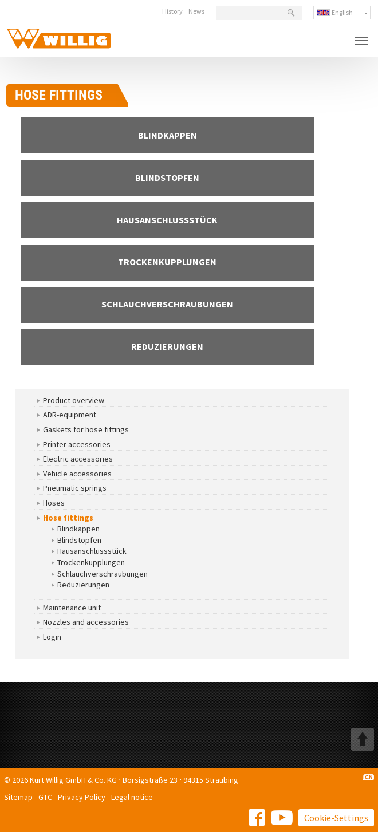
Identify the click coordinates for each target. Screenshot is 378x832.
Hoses (54, 503)
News (196, 11)
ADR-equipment (69, 414)
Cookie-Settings (336, 817)
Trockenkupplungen (91, 562)
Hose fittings (68, 517)
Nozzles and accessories (86, 622)
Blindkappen (78, 528)
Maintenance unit (72, 607)
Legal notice (132, 797)
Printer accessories (77, 444)
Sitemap (18, 797)
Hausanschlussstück (92, 551)
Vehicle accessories (77, 473)
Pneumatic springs (75, 488)
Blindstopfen (79, 540)
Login (52, 637)
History (172, 11)
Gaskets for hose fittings (86, 429)
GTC (45, 797)
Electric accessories (78, 459)
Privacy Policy (81, 797)
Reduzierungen (83, 584)
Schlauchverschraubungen (102, 574)
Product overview (73, 400)
